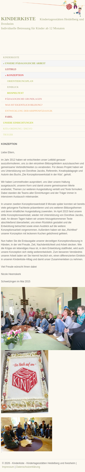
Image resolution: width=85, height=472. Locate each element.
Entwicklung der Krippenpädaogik (28, 110)
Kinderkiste (11, 57)
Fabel (9, 116)
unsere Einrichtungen (18, 122)
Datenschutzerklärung (28, 466)
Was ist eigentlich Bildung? (23, 104)
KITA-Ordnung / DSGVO (17, 128)
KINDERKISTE (18, 18)
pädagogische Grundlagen (23, 99)
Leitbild (10, 69)
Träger (8, 134)
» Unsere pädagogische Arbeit (24, 63)
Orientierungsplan (20, 81)
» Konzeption (14, 75)
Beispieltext (15, 93)
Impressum (8, 466)
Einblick (13, 87)
